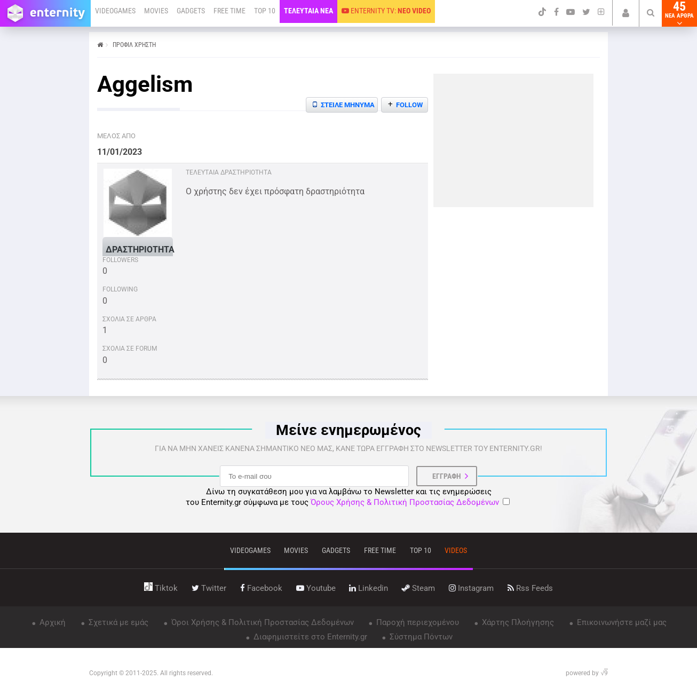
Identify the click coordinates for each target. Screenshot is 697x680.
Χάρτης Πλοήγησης (517, 622)
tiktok (161, 588)
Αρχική (51, 622)
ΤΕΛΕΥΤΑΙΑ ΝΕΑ (308, 10)
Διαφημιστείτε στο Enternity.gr (309, 637)
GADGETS (191, 10)
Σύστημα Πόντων (420, 637)
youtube (316, 588)
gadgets (336, 550)
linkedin (368, 588)
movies (296, 550)
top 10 (420, 550)
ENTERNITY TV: (386, 10)
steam (418, 588)
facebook (261, 588)
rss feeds (530, 588)
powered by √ (587, 673)
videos (456, 550)
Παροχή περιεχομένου (416, 622)
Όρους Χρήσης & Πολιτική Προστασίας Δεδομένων (405, 502)
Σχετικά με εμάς (117, 622)
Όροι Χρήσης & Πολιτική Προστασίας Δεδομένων (261, 622)
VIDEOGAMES (115, 10)
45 (679, 13)
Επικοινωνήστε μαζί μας (621, 622)
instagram (471, 588)
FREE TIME (229, 10)
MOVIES (156, 10)
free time (380, 550)
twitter (209, 588)
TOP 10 (264, 10)
